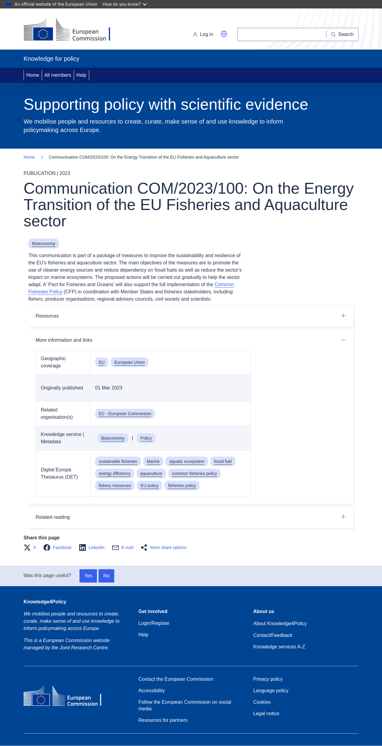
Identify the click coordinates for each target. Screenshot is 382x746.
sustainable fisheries (118, 461)
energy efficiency (115, 473)
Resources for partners (163, 720)
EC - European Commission (125, 413)
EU (102, 362)
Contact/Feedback (273, 635)
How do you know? (125, 4)
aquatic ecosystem (186, 461)
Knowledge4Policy (45, 601)
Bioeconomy (43, 243)
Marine (153, 461)
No (106, 575)
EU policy (149, 485)
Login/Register (154, 623)
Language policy (271, 690)
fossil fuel (222, 461)
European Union (129, 362)
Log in (203, 34)
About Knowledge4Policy (280, 623)
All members (57, 75)
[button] (224, 33)
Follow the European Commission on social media (184, 705)
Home (32, 75)
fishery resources (115, 485)
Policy (146, 438)
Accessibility (151, 690)
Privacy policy (268, 679)
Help (81, 75)
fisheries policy (182, 485)
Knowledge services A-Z (279, 646)
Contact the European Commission (175, 679)
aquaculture (151, 473)
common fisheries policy (194, 473)
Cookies (262, 702)
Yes (88, 575)
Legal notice (266, 713)
